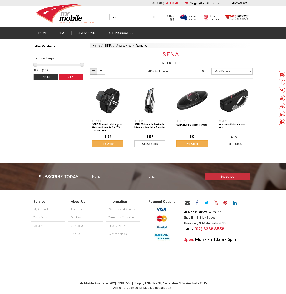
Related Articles (117, 234)
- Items (202, 3)
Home (42, 33)
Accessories (123, 45)
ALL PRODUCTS (121, 33)
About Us (76, 209)
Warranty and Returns (121, 209)
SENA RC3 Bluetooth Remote (191, 125)
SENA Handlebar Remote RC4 (232, 126)
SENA (62, 33)
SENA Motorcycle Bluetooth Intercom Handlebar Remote (149, 126)
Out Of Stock (150, 143)
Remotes (141, 45)
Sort (205, 71)
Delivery (38, 225)
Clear (71, 77)
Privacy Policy (117, 225)
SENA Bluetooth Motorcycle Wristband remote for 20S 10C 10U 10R (107, 127)
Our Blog (76, 217)
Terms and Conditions (121, 217)
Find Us (75, 234)
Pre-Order (108, 143)
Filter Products (44, 46)
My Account (40, 209)
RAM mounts (87, 33)
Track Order (40, 217)
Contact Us (77, 225)
